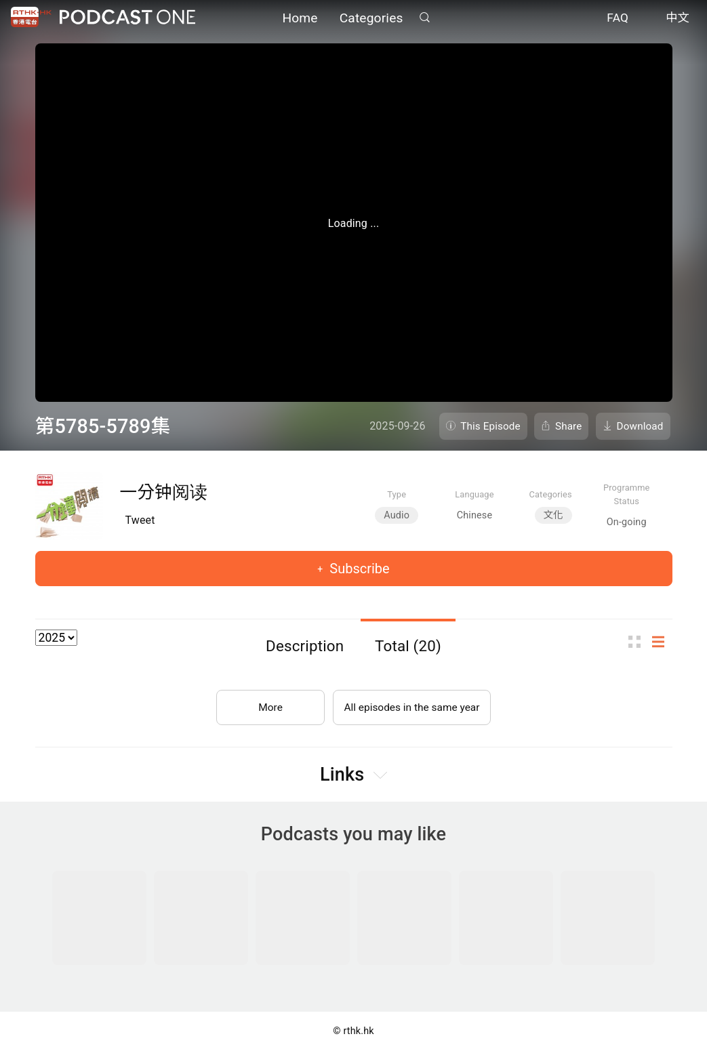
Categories (371, 18)
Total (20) (408, 646)
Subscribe (357, 568)
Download (640, 426)
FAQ (617, 19)
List (662, 641)
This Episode (490, 426)
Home (299, 18)
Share (568, 426)
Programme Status (626, 494)
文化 (553, 515)
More (267, 704)
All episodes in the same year (412, 704)
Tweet (140, 520)
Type (396, 494)
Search (425, 17)
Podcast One (127, 18)
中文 (677, 19)
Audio (396, 515)
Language (474, 494)
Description (305, 646)
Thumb (638, 641)
